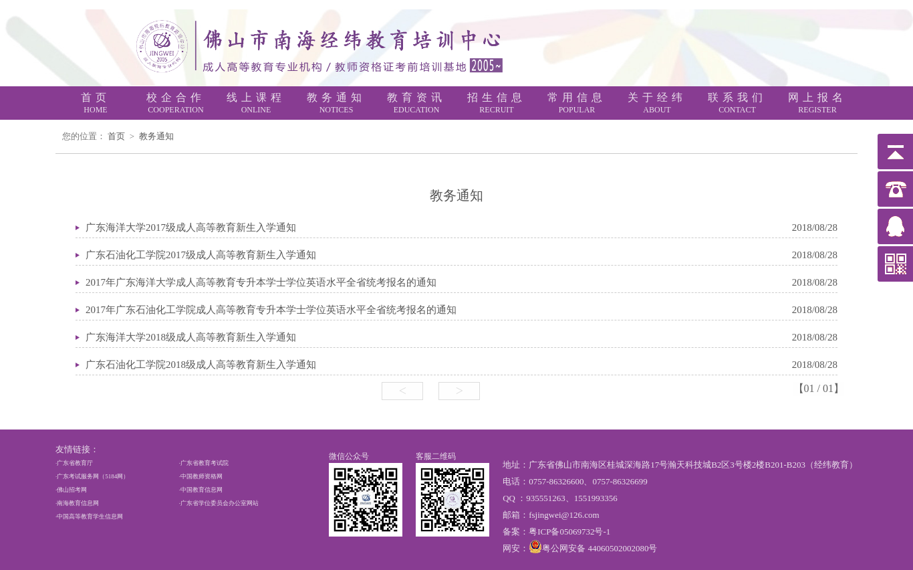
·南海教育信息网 (77, 503)
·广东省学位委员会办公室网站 (219, 503)
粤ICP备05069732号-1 (569, 532)
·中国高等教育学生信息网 (89, 516)
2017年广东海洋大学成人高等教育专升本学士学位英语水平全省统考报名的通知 (261, 282)
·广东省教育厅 (74, 463)
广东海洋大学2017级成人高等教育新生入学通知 (191, 227)
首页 (116, 136)
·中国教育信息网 (201, 489)
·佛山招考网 (71, 489)
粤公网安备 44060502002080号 (599, 548)
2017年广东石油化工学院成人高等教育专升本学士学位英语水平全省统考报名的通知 (271, 309)
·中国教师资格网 (201, 476)
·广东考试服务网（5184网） (92, 476)
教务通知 (156, 136)
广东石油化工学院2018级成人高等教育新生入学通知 (201, 364)
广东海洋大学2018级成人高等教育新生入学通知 (191, 337)
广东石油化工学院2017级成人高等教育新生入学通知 (201, 255)
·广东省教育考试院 (204, 463)
